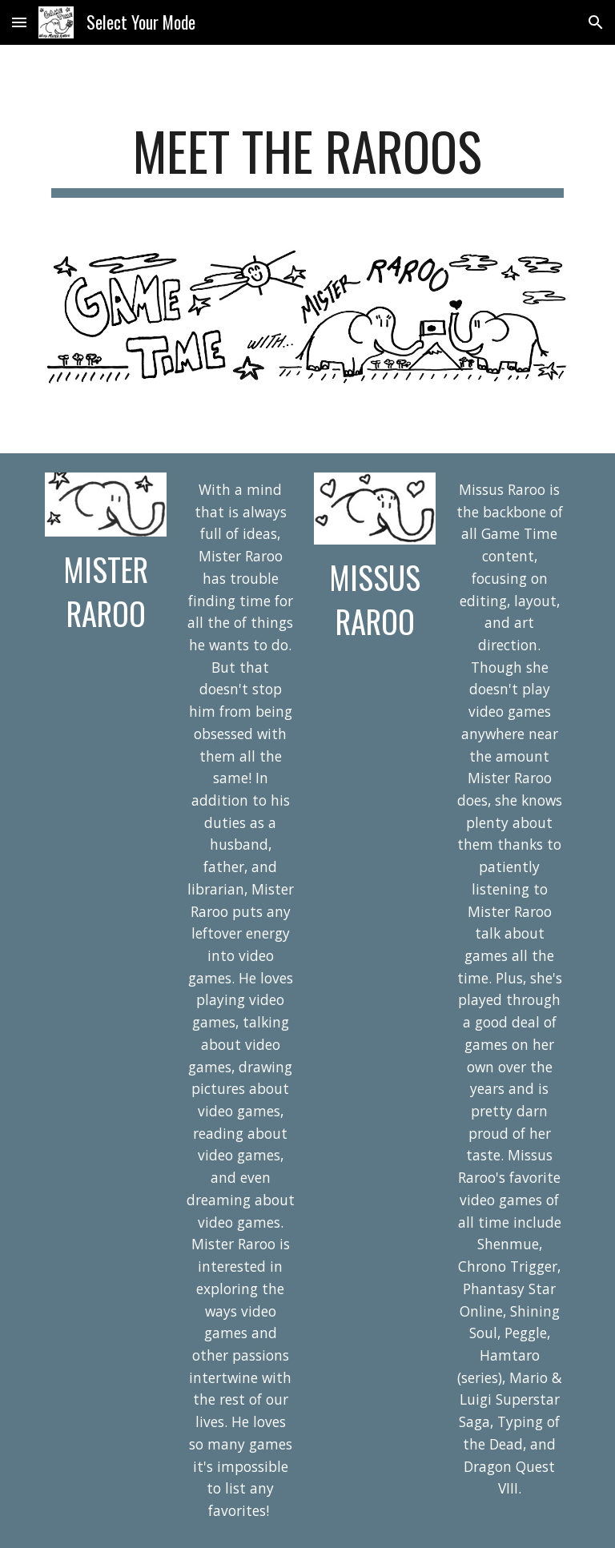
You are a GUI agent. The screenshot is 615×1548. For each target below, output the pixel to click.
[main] (307, 159)
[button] (19, 22)
